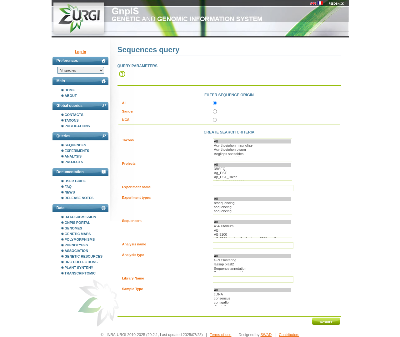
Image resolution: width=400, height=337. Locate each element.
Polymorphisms (80, 239)
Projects (74, 162)
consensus (252, 298)
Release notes (79, 198)
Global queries (81, 105)
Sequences (75, 145)
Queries (81, 136)
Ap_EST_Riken (252, 177)
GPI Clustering (252, 260)
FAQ (68, 187)
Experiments (77, 151)
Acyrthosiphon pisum (252, 150)
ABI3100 (252, 235)
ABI (252, 231)
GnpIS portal (77, 222)
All (252, 141)
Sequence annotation (252, 269)
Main (81, 81)
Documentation (81, 172)
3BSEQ (252, 169)
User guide (75, 181)
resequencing (252, 203)
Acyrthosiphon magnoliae (252, 145)
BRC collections (81, 262)
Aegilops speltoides (252, 154)
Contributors (289, 335)
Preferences (81, 60)
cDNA (252, 294)
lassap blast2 (252, 264)
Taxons (72, 120)
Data (81, 208)
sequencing (252, 207)
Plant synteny (79, 267)
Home (70, 90)
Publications (77, 126)
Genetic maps (78, 234)
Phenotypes (76, 245)
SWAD (266, 335)
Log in (80, 52)
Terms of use (221, 335)
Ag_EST (252, 173)
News (70, 192)
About (71, 96)
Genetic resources (84, 256)
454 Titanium (252, 226)
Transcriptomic (80, 273)
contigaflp (252, 302)
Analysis (73, 156)
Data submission (80, 217)
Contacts (74, 115)
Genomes (73, 228)
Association (76, 251)
